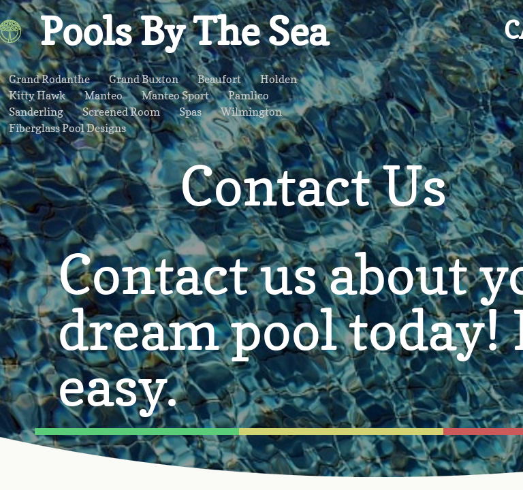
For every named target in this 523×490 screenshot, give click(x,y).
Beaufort (219, 79)
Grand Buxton (143, 79)
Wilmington (251, 111)
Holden (278, 79)
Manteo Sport (175, 95)
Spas (190, 111)
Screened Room (121, 111)
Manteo (103, 95)
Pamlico (248, 95)
